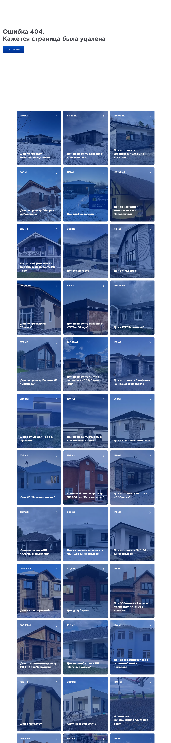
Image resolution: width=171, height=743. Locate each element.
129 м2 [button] (117, 330)
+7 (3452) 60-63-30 (69, 702)
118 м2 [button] (117, 187)
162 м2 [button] (71, 437)
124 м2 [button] (71, 330)
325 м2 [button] (24, 544)
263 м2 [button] (71, 365)
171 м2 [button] (117, 365)
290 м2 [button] (71, 473)
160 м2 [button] (71, 508)
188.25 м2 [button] (26, 437)
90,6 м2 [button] (71, 401)
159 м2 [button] (71, 294)
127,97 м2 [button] (119, 151)
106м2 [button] (24, 151)
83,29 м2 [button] (72, 116)
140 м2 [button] (118, 473)
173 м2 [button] (24, 258)
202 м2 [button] (71, 187)
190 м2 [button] (118, 437)
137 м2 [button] (24, 330)
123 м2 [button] (70, 151)
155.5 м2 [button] (25, 508)
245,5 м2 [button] (25, 401)
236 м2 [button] (24, 294)
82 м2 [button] (70, 223)
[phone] (129, 640)
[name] (129, 623)
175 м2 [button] (117, 401)
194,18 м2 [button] (25, 223)
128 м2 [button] (24, 473)
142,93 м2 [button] (72, 258)
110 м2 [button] (24, 116)
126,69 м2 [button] (119, 116)
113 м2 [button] (70, 544)
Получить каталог (129, 653)
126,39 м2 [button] (119, 223)
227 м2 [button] (24, 365)
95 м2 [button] (117, 294)
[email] (129, 632)
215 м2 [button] (24, 187)
